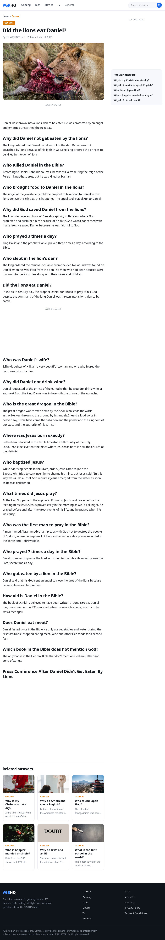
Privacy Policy (132, 907)
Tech (37, 4)
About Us (130, 897)
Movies (49, 4)
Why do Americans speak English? (52, 802)
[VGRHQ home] (9, 5)
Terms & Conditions (136, 913)
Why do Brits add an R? (51, 851)
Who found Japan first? (86, 802)
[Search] (144, 5)
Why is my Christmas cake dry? (15, 804)
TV (58, 4)
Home (6, 16)
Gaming (26, 4)
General (69, 4)
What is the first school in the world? (86, 853)
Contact (129, 902)
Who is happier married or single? (17, 851)
